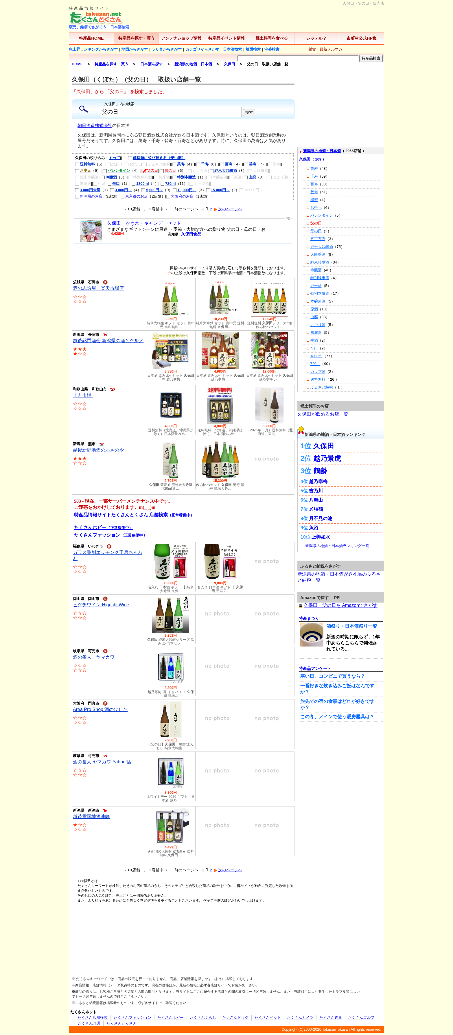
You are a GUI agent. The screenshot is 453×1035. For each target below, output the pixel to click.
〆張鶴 (316, 509)
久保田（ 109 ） (312, 159)
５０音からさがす (167, 49)
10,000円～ (184, 190)
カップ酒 (317, 371)
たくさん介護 (89, 1023)
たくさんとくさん (121, 1023)
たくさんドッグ (235, 1017)
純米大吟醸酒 (223, 170)
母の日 (316, 231)
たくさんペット (268, 1017)
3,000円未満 (87, 190)
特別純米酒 (319, 278)
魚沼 (313, 527)
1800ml (140, 183)
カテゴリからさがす (202, 49)
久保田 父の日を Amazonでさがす (337, 605)
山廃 (250, 177)
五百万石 (317, 239)
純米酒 (316, 285)
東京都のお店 (134, 196)
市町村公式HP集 (362, 38)
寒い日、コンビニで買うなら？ (332, 676)
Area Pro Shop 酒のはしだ (100, 709)
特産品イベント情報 (226, 38)
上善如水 (321, 537)
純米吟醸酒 (319, 262)
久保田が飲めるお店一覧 (322, 414)
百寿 (226, 164)
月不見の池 (320, 518)
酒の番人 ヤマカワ (94, 657)
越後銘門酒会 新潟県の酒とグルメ (108, 340)
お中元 (316, 207)
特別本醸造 (184, 177)
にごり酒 (317, 325)
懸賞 (312, 49)
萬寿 (178, 164)
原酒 (314, 309)
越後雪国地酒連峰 (91, 816)
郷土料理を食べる (271, 38)
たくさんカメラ (300, 1017)
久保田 (323, 446)
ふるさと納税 (321, 387)
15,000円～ (218, 190)
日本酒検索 (232, 49)
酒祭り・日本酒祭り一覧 (351, 626)
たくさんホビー (170, 1017)
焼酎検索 (253, 49)
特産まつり (309, 618)
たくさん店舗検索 (93, 1017)
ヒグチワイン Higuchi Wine (101, 604)
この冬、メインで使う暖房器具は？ (337, 716)
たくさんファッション (132, 1017)
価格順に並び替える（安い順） (153, 158)
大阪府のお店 (180, 196)
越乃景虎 (327, 458)
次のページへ (228, 209)
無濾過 (316, 332)
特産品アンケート (315, 668)
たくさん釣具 (330, 1017)
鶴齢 (320, 471)
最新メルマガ (331, 49)
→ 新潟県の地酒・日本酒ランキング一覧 (335, 546)
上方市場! (83, 395)
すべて (114, 158)
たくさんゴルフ (361, 1017)
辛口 (113, 183)
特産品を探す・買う (136, 38)
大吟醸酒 (317, 254)
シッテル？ (316, 38)
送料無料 (85, 164)
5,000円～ (152, 190)
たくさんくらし (203, 1017)
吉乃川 (316, 490)
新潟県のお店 (88, 196)
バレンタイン (321, 215)
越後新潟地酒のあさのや (98, 449)
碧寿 (250, 164)
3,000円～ (121, 190)
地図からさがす (134, 49)
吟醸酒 (109, 177)
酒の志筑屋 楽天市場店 (98, 288)
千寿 (202, 164)
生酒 (314, 340)
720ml (168, 183)
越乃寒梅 (318, 481)
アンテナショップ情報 (181, 38)
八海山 (316, 500)
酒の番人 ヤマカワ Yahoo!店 (102, 761)
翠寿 (314, 200)
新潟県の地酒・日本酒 (322, 151)
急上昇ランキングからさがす (93, 49)
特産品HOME (91, 38)
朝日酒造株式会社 (95, 125)
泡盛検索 (271, 49)
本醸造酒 (317, 301)
